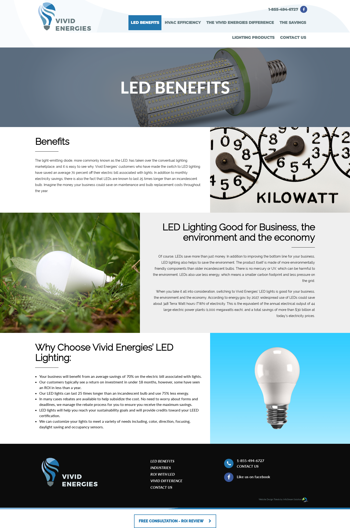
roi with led (162, 474)
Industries (160, 467)
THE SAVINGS (293, 22)
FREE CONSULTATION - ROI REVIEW (175, 519)
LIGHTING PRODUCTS (253, 37)
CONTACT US (293, 37)
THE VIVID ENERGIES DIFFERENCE (240, 22)
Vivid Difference (166, 480)
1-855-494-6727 (283, 9)
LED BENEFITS (145, 22)
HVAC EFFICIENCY (183, 22)
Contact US (248, 466)
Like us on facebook (253, 476)
